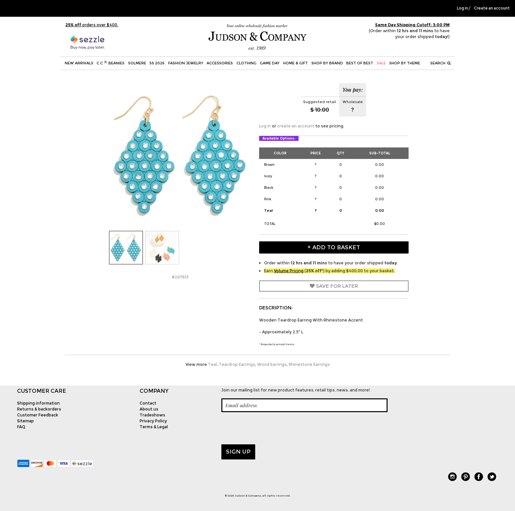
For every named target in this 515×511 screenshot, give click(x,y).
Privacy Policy (153, 420)
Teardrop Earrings (237, 364)
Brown (269, 165)
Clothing (246, 63)
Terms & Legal (154, 426)
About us (149, 409)
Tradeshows (152, 414)
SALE (381, 63)
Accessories (220, 63)
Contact (148, 403)
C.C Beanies (110, 62)
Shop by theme (404, 63)
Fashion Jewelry (185, 63)
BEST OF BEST (359, 63)
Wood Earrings (272, 364)
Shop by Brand (327, 63)
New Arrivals (79, 63)
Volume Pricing (288, 270)
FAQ (21, 426)
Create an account (492, 8)
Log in (462, 8)
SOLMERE (137, 63)
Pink (267, 199)
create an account (295, 125)
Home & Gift (295, 63)
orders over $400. (91, 24)
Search (440, 63)
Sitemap (25, 420)
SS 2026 (157, 63)
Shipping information (38, 403)
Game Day (270, 63)
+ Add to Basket (333, 247)
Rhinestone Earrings (309, 364)
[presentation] (271, 428)
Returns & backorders (39, 409)
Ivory (268, 176)
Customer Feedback (37, 414)
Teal (268, 210)
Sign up (238, 451)
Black (268, 188)
